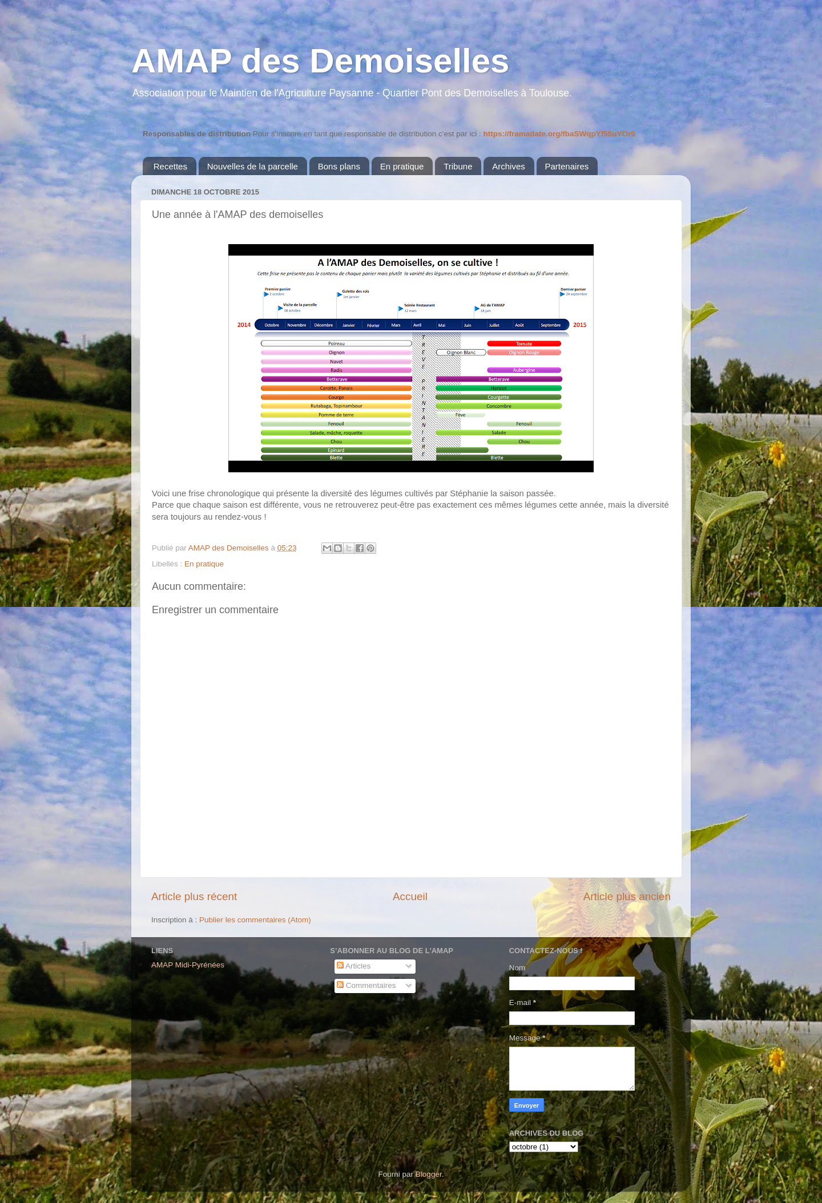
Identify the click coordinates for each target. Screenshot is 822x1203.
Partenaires (567, 166)
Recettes (170, 166)
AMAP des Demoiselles (320, 61)
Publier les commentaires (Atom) (255, 920)
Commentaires (366, 985)
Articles (353, 966)
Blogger (429, 1174)
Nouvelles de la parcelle (252, 166)
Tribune (458, 166)
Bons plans (339, 166)
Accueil (410, 896)
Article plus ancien (627, 896)
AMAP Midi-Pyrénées (187, 965)
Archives (508, 166)
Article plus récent (194, 896)
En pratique (402, 166)
